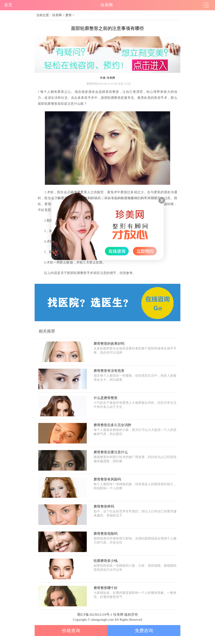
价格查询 (71, 630)
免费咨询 (144, 630)
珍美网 (57, 15)
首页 (8, 5)
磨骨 (68, 15)
